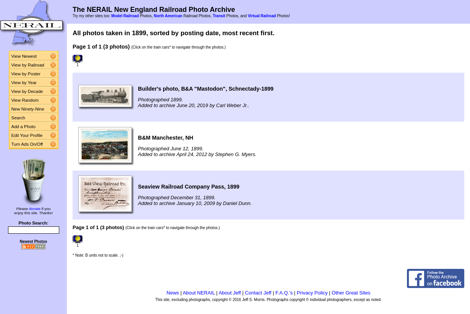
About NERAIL (199, 293)
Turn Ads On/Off (27, 144)
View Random (25, 100)
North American (168, 16)
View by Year (24, 82)
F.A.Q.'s (284, 293)
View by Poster (26, 74)
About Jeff (230, 293)
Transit (219, 16)
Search (18, 118)
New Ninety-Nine (27, 109)
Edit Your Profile (27, 135)
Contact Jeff (258, 293)
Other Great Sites (351, 293)
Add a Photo (23, 126)
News (173, 293)
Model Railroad (125, 16)
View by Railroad (27, 65)
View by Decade (27, 91)
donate (35, 209)
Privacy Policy (312, 293)
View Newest (24, 56)
